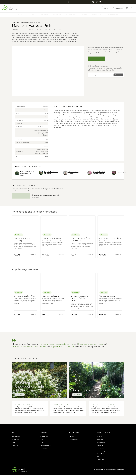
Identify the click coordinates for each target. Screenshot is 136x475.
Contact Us (100, 445)
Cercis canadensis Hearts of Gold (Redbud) (79, 298)
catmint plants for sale (24, 404)
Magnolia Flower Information (70, 173)
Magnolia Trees (24, 22)
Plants (20, 15)
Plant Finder (70, 15)
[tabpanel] (48, 71)
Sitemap (99, 456)
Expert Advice (113, 15)
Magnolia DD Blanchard (110, 238)
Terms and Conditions (46, 445)
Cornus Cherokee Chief (25, 296)
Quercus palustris (50, 296)
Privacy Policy (44, 448)
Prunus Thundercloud (22, 347)
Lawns (32, 15)
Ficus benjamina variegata (90, 344)
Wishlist (33, 254)
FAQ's (42, 442)
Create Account (44, 436)
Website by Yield (120, 471)
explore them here (96, 59)
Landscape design (73, 439)
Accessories (44, 15)
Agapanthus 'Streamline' (62, 347)
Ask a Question (21, 196)
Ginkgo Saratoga (107, 296)
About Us (99, 436)
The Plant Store (101, 448)
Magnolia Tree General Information (48, 173)
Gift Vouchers (15, 439)
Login (42, 439)
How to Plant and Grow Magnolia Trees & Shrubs (24, 173)
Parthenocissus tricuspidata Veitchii (57, 344)
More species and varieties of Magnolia (34, 212)
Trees (17, 22)
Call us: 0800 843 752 (40, 2)
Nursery (84, 15)
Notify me (118, 75)
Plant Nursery (100, 439)
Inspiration (71, 436)
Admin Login (100, 459)
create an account (49, 195)
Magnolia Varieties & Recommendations (96, 173)
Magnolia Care (119, 173)
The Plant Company (10, 8)
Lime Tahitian (39, 347)
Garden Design (97, 15)
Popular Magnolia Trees (25, 269)
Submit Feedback (101, 454)
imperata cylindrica (60, 404)
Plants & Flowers (16, 436)
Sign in (106, 8)
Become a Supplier (102, 451)
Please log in (36, 195)
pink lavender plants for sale (102, 404)
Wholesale (57, 15)
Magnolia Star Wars (51, 238)
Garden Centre (101, 442)
